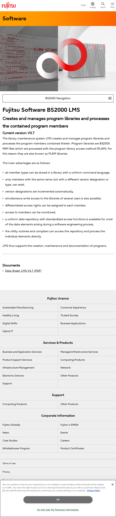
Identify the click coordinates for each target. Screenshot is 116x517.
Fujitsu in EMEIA (69, 424)
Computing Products (73, 359)
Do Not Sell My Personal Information (58, 510)
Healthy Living (11, 315)
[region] (58, 498)
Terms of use (9, 463)
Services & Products (58, 343)
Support (7, 383)
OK (58, 499)
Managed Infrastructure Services (79, 352)
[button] (93, 5)
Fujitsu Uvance (58, 298)
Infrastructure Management (18, 367)
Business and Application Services (22, 352)
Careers (65, 440)
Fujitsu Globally (11, 424)
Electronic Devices (13, 375)
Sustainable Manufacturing (18, 307)
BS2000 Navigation (79, 97)
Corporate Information (58, 415)
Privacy (6, 472)
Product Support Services (17, 359)
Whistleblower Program (16, 448)
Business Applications (73, 323)
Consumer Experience (73, 307)
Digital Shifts (10, 323)
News (6, 432)
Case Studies (10, 440)
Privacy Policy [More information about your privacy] (93, 490)
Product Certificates (72, 448)
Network (66, 367)
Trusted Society (69, 315)
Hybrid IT (8, 331)
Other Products (69, 375)
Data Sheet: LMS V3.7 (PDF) (23, 271)
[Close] (112, 484)
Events (64, 432)
